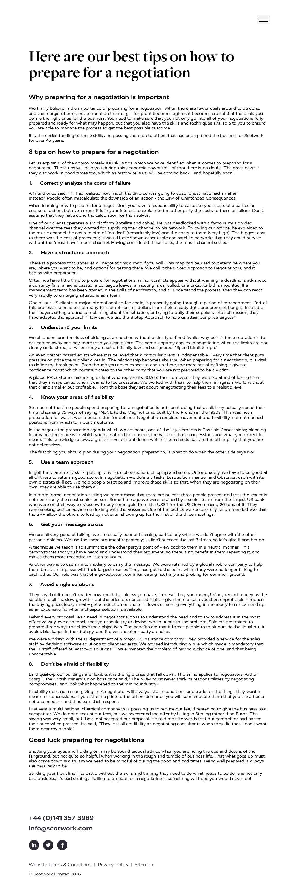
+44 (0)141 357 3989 (61, 818)
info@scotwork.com (61, 828)
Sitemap (144, 864)
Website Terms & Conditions (60, 864)
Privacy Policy (113, 864)
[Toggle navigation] (263, 19)
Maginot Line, (141, 412)
